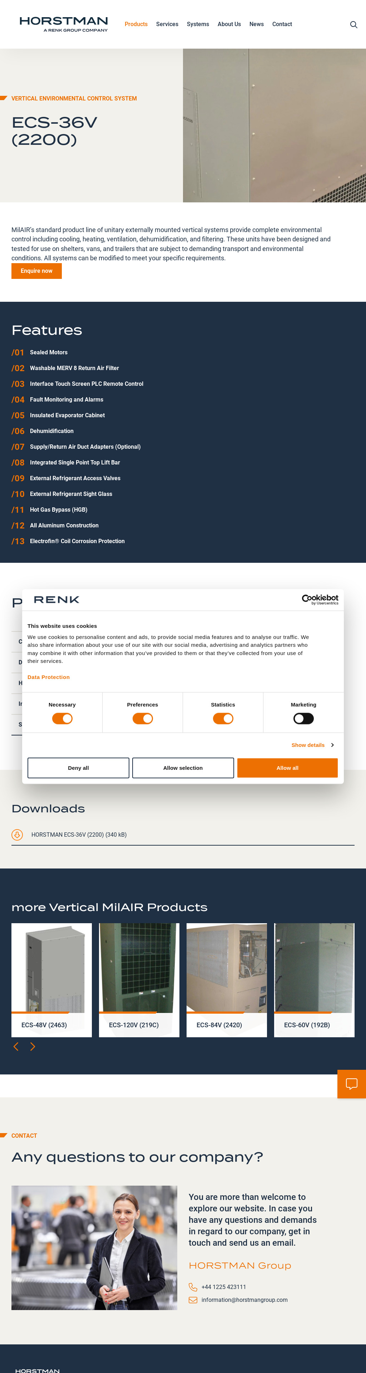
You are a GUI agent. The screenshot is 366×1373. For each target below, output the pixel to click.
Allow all (288, 767)
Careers (213, 1345)
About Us (229, 26)
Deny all (78, 767)
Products (136, 26)
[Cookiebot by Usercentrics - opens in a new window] (307, 600)
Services (167, 26)
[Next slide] (32, 998)
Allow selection (183, 767)
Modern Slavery (254, 1345)
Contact (282, 25)
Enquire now (37, 222)
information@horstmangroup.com (245, 1251)
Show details (308, 745)
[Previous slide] (16, 998)
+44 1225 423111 (224, 1238)
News (256, 25)
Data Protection (49, 677)
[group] (51, 932)
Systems (198, 26)
